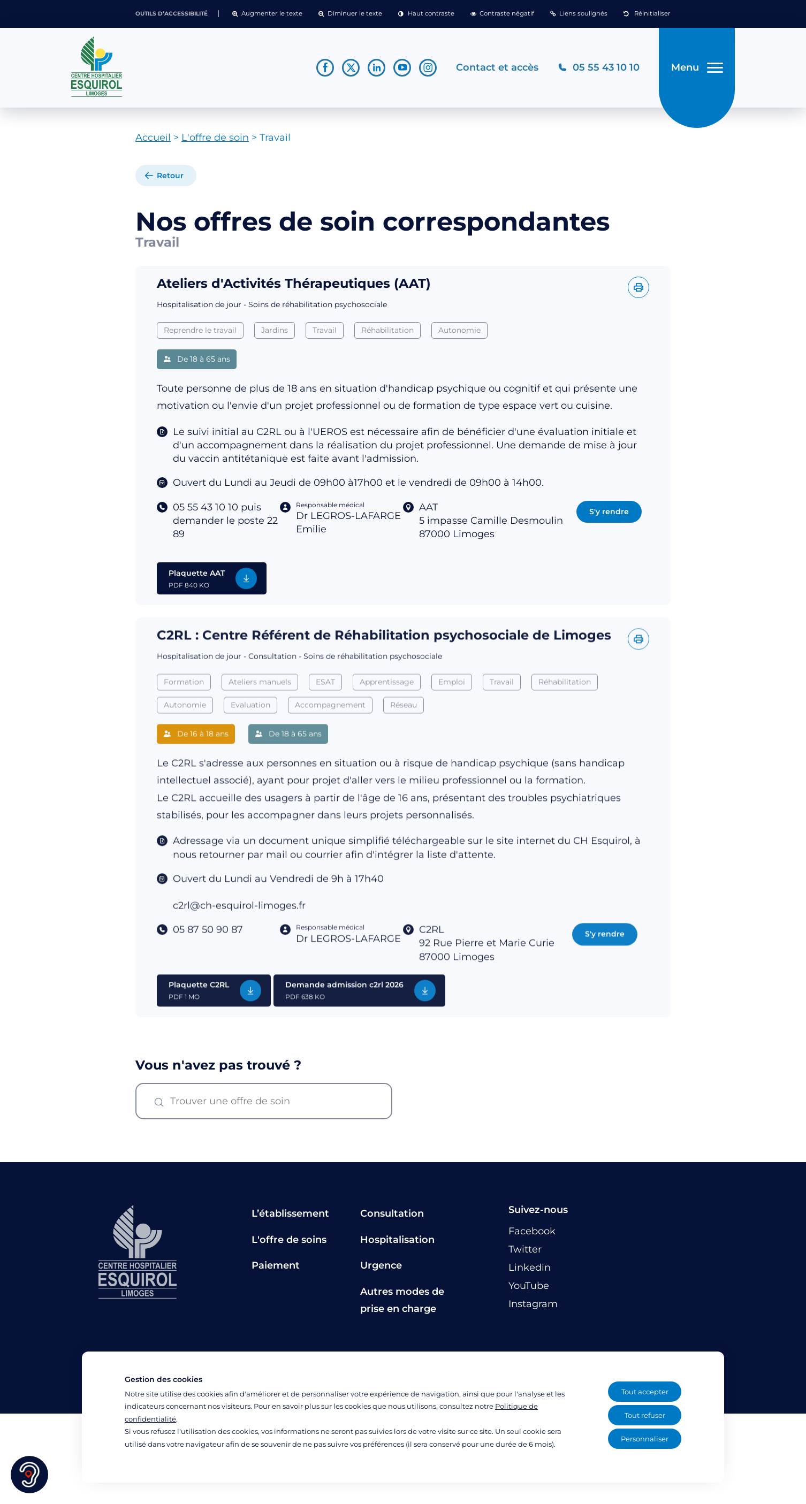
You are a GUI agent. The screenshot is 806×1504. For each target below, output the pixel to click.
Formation (184, 704)
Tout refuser (645, 1415)
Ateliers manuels (260, 704)
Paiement (276, 1267)
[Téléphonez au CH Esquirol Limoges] (598, 68)
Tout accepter (644, 1391)
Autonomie (459, 332)
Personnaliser (644, 1438)
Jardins (274, 332)
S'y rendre (609, 513)
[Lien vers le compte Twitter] (350, 69)
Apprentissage (387, 704)
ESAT (325, 704)
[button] (267, 13)
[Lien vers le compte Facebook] (324, 69)
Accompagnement (330, 727)
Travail (325, 332)
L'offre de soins (289, 1242)
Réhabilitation (387, 332)
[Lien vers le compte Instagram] (427, 69)
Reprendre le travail (200, 332)
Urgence (381, 1267)
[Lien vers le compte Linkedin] (376, 69)
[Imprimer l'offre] (638, 289)
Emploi (451, 704)
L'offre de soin (215, 140)
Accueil (153, 140)
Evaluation (250, 727)
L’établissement (290, 1216)
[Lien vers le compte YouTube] (401, 69)
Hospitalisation (397, 1242)
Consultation (392, 1216)
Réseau (403, 727)
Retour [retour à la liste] (170, 177)
